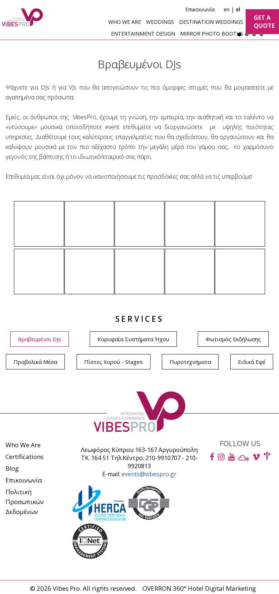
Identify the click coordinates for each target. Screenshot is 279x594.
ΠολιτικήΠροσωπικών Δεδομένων (24, 502)
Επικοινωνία (200, 9)
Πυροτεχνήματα (190, 361)
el (238, 9)
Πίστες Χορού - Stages (113, 361)
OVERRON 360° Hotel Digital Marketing (199, 588)
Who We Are (23, 445)
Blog (12, 468)
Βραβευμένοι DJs (39, 339)
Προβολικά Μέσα (35, 361)
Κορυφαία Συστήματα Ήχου (133, 339)
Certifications (24, 456)
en (227, 9)
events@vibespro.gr (149, 474)
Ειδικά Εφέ (251, 361)
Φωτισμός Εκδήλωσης (233, 339)
